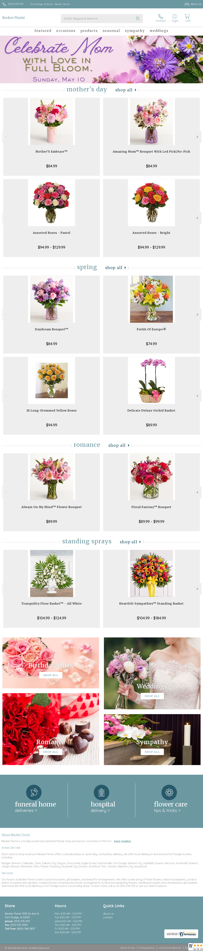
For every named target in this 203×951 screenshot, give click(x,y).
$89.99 (151, 424)
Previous (5, 137)
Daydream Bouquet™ (51, 329)
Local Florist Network (169, 947)
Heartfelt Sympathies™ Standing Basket (151, 603)
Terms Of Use (127, 947)
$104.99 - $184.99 (151, 618)
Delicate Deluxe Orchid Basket (151, 410)
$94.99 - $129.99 (51, 247)
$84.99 (51, 166)
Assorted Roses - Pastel (51, 233)
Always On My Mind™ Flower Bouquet (51, 507)
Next (197, 137)
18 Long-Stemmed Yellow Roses (51, 410)
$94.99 (51, 424)
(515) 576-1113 (15, 4)
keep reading (122, 841)
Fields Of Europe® (151, 329)
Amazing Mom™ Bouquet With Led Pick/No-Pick (151, 151)
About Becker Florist (16, 834)
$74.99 (151, 343)
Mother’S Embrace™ (51, 151)
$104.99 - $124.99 (51, 618)
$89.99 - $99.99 (151, 521)
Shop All (124, 89)
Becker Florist (13, 18)
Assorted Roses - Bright (151, 233)
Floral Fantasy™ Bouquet (151, 507)
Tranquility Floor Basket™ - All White (51, 603)
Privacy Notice (146, 947)
